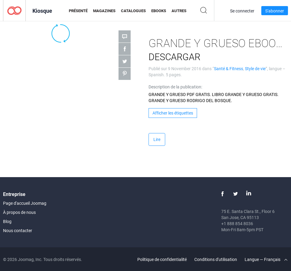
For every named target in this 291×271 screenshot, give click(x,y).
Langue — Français (266, 259)
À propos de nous (19, 212)
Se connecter (242, 11)
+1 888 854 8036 (237, 223)
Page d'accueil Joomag (24, 203)
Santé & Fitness (228, 68)
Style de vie (255, 68)
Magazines (104, 10)
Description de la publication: (175, 87)
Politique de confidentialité (162, 259)
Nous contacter (17, 230)
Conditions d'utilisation (215, 259)
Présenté (78, 10)
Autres (179, 10)
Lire (156, 139)
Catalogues (133, 10)
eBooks (158, 10)
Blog (7, 221)
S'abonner (274, 11)
